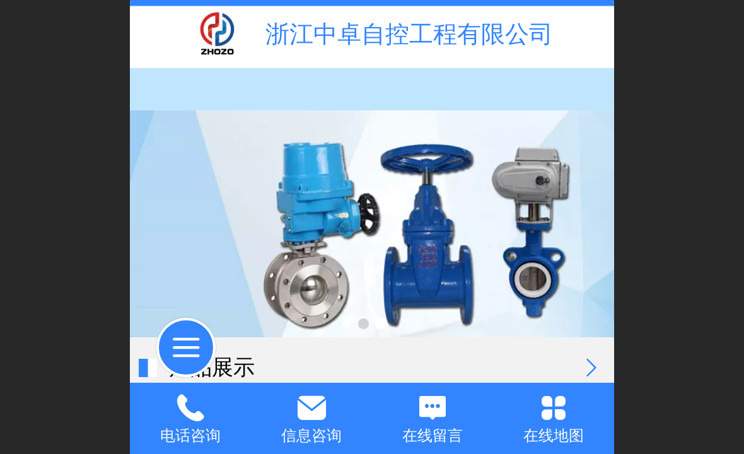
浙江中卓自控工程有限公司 (409, 33)
